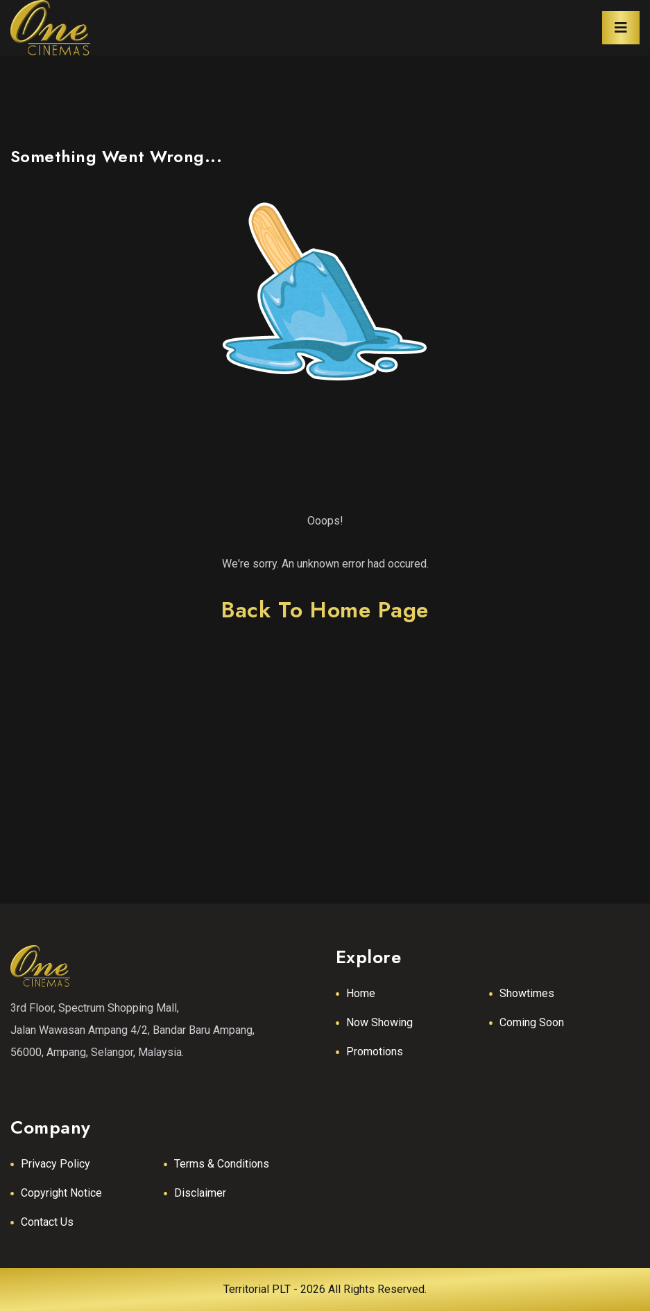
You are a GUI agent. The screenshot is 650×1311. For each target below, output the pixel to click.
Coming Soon (531, 1022)
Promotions (374, 1051)
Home (360, 993)
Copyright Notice (61, 1192)
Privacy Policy (55, 1163)
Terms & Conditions (221, 1163)
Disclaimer (200, 1192)
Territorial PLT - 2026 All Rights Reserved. (325, 1289)
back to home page (325, 610)
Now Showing (379, 1022)
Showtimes (526, 993)
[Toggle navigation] (621, 27)
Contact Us (47, 1222)
